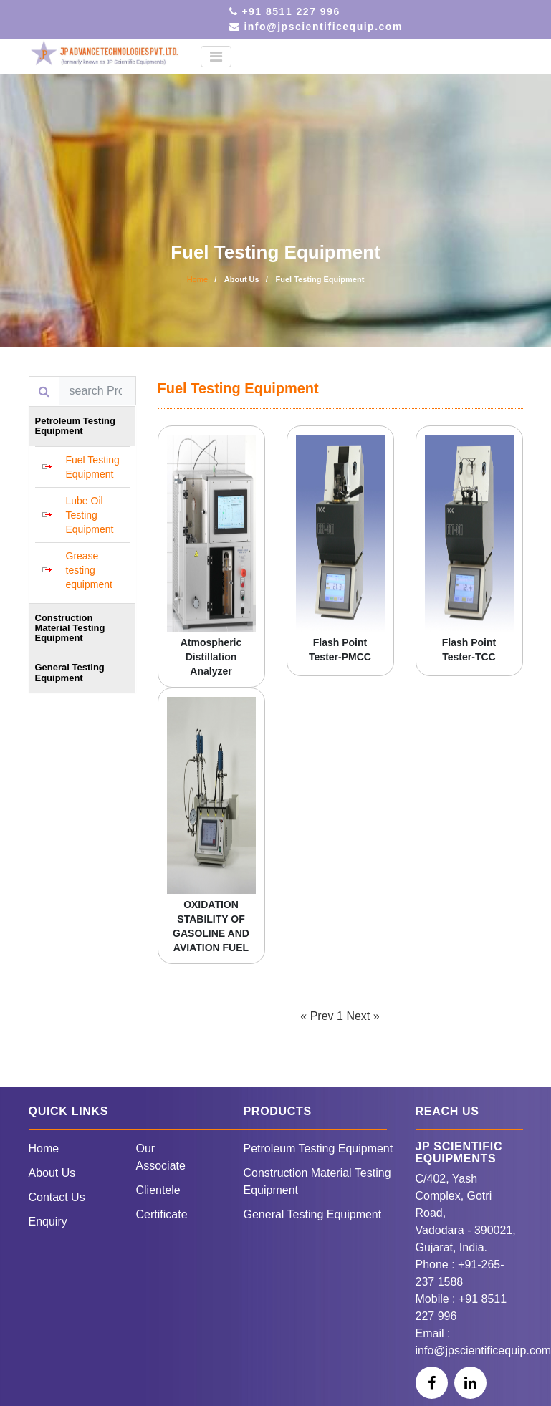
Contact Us (57, 1197)
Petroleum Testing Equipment (318, 1148)
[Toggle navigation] (216, 56)
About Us (52, 1173)
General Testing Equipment (313, 1214)
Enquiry (48, 1221)
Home (197, 279)
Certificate (162, 1214)
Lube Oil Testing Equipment (90, 515)
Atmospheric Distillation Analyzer (211, 657)
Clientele (158, 1190)
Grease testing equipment (89, 570)
